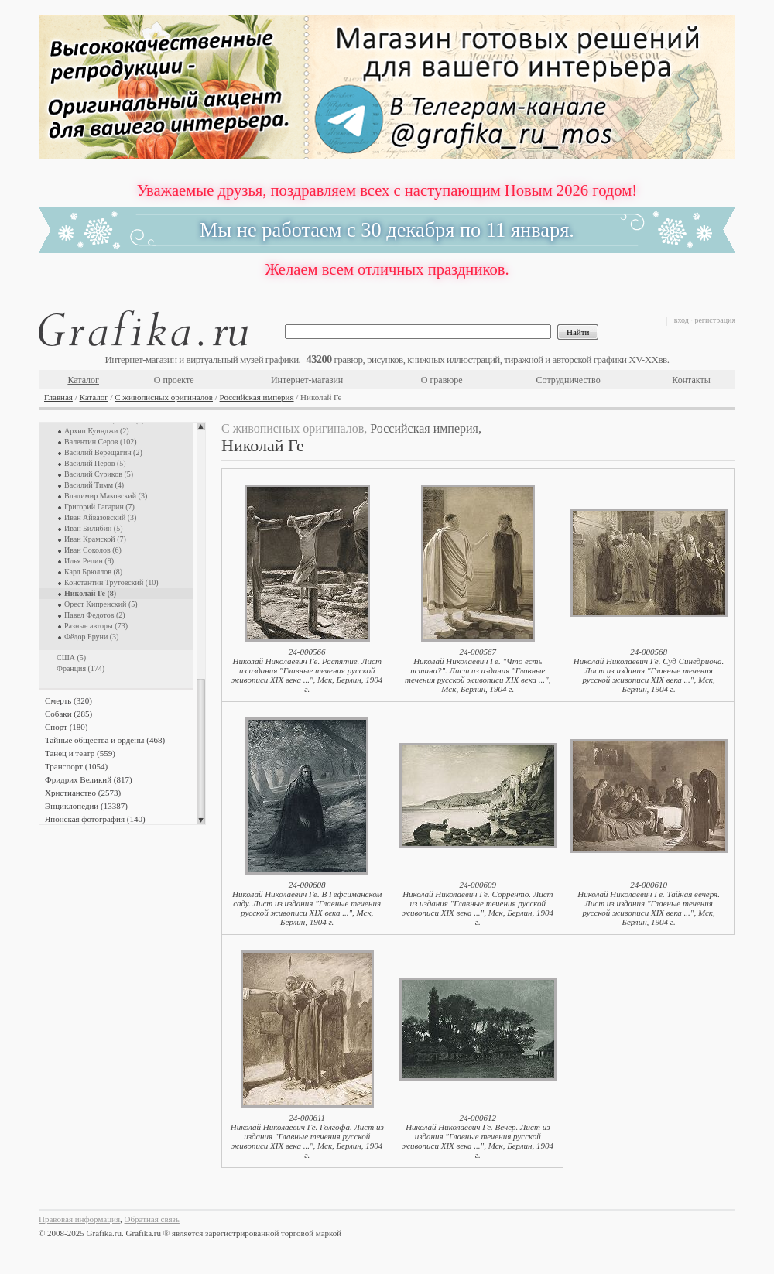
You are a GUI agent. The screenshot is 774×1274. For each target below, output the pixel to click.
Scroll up (201, 426)
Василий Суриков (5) (98, 474)
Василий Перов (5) (95, 463)
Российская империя (257, 397)
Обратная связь (152, 1219)
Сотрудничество (568, 380)
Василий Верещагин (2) (103, 452)
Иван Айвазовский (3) (100, 517)
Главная (58, 397)
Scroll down (201, 820)
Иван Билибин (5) (93, 528)
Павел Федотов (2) (94, 615)
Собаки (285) (68, 713)
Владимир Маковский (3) (105, 495)
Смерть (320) (68, 700)
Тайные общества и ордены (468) (105, 740)
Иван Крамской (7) (95, 539)
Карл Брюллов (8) (93, 571)
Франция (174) (80, 668)
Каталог (83, 380)
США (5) (71, 657)
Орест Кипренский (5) (101, 604)
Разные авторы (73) (96, 626)
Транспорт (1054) (76, 766)
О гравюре (442, 380)
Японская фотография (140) (95, 819)
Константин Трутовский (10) (111, 582)
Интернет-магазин (307, 380)
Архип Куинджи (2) (96, 430)
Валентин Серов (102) (100, 441)
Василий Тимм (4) (94, 485)
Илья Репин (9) (89, 561)
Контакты (691, 380)
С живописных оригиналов (164, 397)
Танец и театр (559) (80, 753)
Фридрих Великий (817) (88, 779)
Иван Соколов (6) (93, 550)
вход (681, 320)
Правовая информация (79, 1219)
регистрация (714, 320)
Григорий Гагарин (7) (99, 506)
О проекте (174, 380)
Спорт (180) (66, 726)
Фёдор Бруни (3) (91, 636)
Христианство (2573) (83, 792)
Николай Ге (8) (90, 593)
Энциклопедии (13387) (86, 805)
